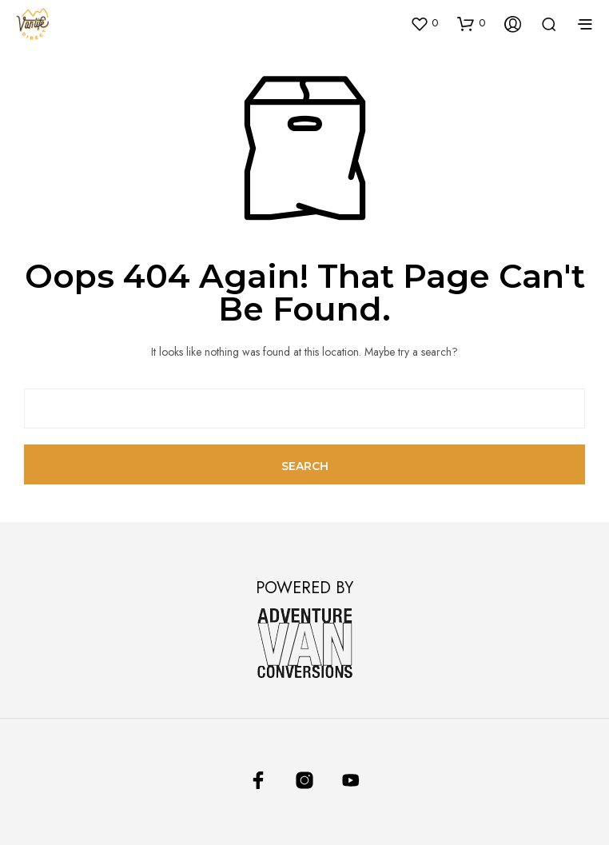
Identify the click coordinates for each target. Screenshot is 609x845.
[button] (424, 23)
